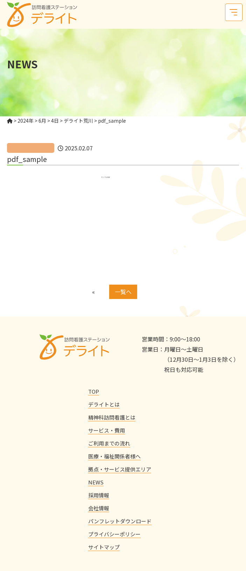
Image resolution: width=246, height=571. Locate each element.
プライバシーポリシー (114, 534)
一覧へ (123, 291)
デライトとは (104, 404)
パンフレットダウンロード (120, 521)
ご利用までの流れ (109, 443)
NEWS (96, 482)
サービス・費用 (106, 430)
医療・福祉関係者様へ (114, 456)
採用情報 (98, 495)
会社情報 (98, 508)
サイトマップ (104, 547)
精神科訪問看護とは (111, 417)
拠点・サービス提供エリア (119, 469)
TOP (93, 391)
